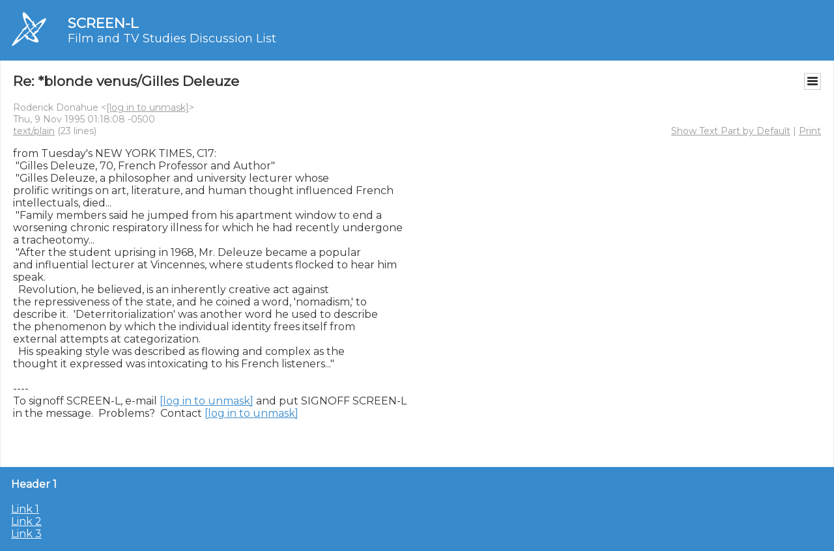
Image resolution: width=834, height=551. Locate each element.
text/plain (34, 131)
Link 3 (26, 534)
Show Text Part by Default (730, 131)
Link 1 (25, 509)
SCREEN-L (103, 23)
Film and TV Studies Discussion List (172, 38)
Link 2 (26, 521)
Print (810, 131)
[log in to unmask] (147, 107)
